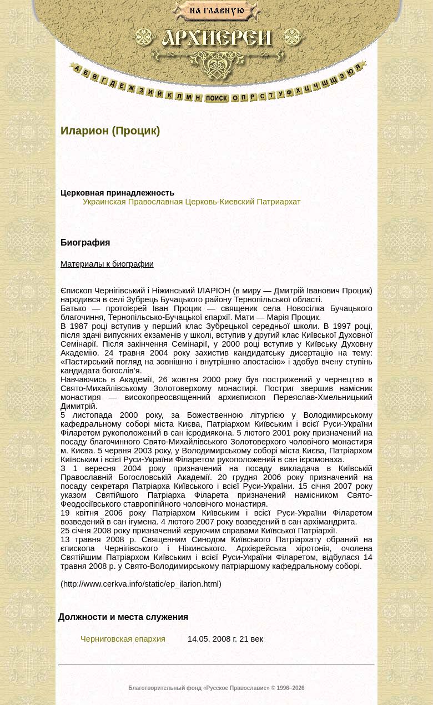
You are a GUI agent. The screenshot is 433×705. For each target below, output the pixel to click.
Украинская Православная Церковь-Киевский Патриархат (192, 201)
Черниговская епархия (122, 638)
